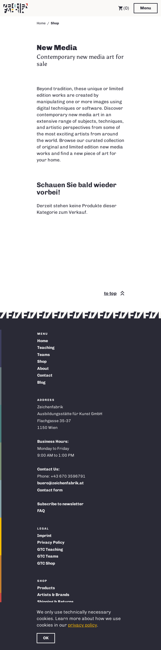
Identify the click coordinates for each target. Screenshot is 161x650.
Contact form (50, 490)
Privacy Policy (51, 542)
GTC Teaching (50, 549)
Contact (44, 375)
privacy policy (82, 625)
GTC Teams (47, 556)
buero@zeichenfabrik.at (60, 483)
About (43, 368)
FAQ (41, 510)
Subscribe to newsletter (60, 504)
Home (41, 23)
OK (45, 638)
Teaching (45, 347)
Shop (42, 361)
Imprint (44, 535)
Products (46, 588)
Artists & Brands (53, 594)
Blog (41, 382)
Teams (43, 354)
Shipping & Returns (55, 601)
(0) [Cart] (123, 8)
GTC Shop (46, 563)
